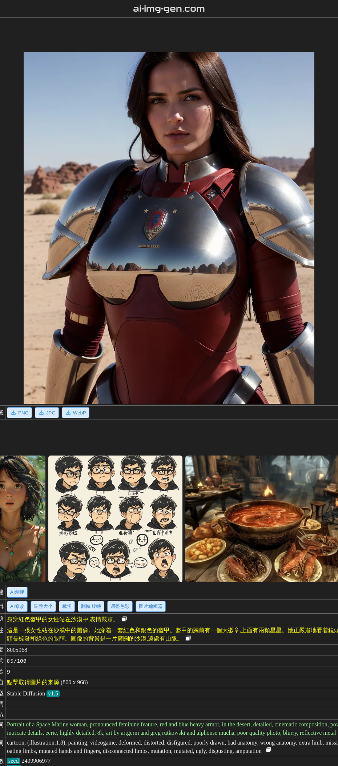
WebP (75, 412)
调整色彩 (119, 606)
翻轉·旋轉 (91, 606)
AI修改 (17, 606)
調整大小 (43, 606)
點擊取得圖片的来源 (33, 682)
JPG (47, 412)
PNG (19, 412)
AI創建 (17, 592)
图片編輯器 (150, 606)
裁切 (67, 606)
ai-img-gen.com (169, 8)
